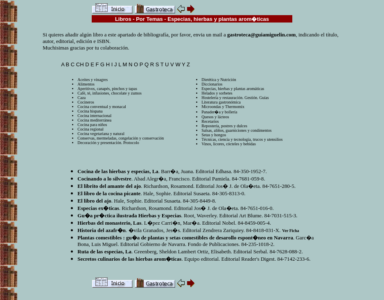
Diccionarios (211, 84)
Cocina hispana (89, 111)
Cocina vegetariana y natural (100, 133)
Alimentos (86, 84)
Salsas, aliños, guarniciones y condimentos (236, 130)
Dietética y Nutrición (218, 79)
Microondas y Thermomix (222, 106)
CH (80, 64)
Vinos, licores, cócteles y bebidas (228, 144)
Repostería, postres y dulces (224, 126)
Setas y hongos (213, 135)
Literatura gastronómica (221, 102)
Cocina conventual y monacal (101, 106)
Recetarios (210, 121)
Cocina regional (90, 129)
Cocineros (85, 102)
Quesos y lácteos (215, 117)
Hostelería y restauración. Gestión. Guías (235, 97)
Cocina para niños (92, 124)
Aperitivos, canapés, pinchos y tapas (107, 88)
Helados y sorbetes (217, 93)
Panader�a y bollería (219, 112)
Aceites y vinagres (92, 79)
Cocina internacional (94, 115)
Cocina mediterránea (94, 120)
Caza (81, 97)
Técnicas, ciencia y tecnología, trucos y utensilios (241, 139)
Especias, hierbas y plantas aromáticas (232, 88)
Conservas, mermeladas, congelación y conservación (120, 138)
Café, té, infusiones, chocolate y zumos (109, 93)
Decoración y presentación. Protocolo (108, 142)
